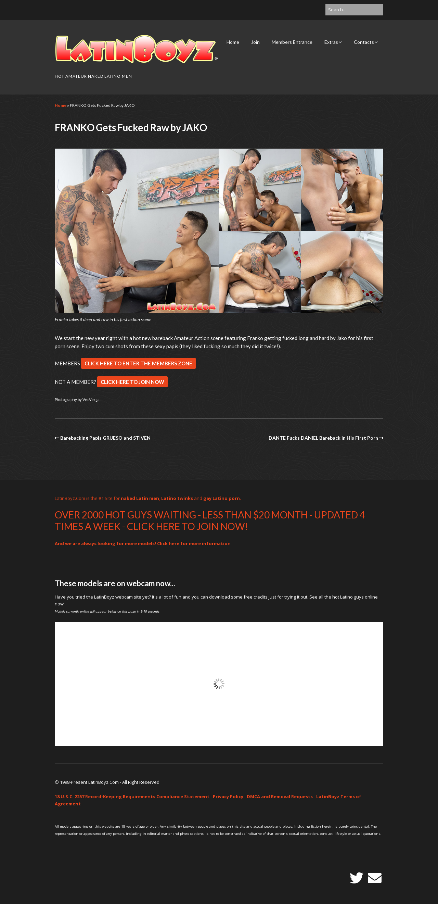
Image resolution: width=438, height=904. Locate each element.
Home (233, 42)
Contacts (364, 42)
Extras (331, 42)
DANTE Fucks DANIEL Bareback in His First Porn (323, 438)
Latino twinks (177, 498)
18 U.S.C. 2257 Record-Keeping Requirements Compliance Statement (132, 796)
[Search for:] (354, 10)
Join (255, 42)
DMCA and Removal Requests (280, 796)
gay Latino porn (221, 498)
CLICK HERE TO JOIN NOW (132, 382)
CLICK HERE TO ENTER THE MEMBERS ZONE (138, 363)
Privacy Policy (228, 796)
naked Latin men (140, 498)
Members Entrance (292, 42)
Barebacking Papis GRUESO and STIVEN (105, 438)
